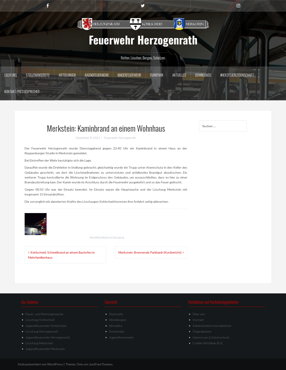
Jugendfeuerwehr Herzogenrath (48, 337)
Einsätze (118, 237)
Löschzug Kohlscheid (40, 320)
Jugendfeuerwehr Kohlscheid (46, 326)
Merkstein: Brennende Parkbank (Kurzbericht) (150, 252)
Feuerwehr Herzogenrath (143, 40)
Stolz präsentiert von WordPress (40, 364)
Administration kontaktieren (212, 326)
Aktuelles (179, 75)
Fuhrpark (156, 75)
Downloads (203, 75)
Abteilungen (67, 75)
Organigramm (202, 331)
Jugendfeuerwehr (97, 75)
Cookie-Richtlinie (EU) (207, 343)
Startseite (116, 314)
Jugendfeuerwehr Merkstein (45, 349)
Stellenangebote (38, 75)
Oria (80, 364)
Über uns (10, 75)
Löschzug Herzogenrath (42, 331)
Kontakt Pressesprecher (22, 91)
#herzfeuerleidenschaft (237, 75)
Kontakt (198, 320)
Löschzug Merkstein (39, 343)
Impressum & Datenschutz (211, 337)
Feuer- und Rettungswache (44, 314)
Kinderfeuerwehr (129, 75)
